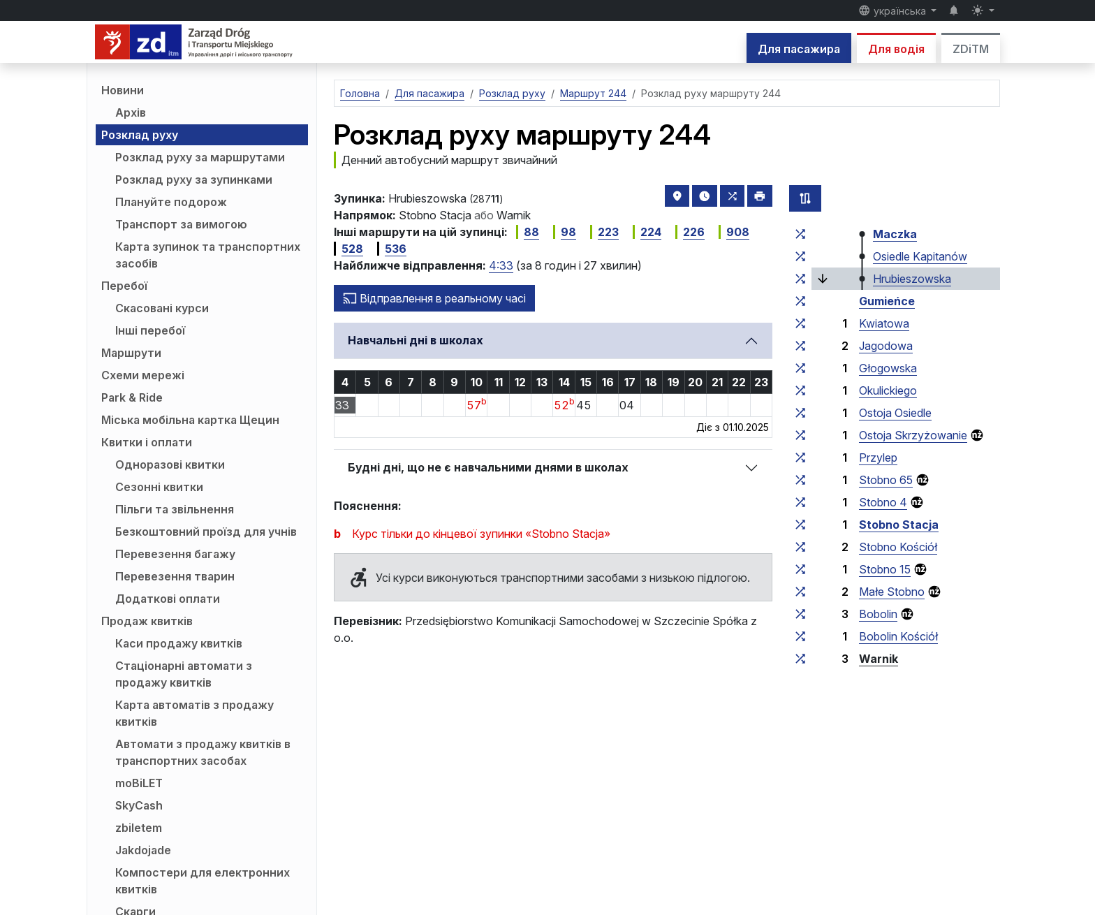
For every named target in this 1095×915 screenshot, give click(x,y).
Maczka (895, 234)
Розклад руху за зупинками (193, 179)
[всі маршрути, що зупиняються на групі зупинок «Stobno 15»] (800, 569)
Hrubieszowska (912, 279)
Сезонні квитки (159, 487)
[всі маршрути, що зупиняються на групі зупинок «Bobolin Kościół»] (800, 636)
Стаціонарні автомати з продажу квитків (183, 674)
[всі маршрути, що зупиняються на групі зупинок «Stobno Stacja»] (800, 525)
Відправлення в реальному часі (434, 298)
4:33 (501, 265)
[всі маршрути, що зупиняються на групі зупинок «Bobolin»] (800, 614)
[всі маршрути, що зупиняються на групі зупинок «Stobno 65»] (800, 480)
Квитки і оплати (146, 442)
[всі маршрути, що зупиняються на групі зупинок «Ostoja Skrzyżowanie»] (800, 435)
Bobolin (878, 614)
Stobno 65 (886, 480)
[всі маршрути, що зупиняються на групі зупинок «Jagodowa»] (800, 346)
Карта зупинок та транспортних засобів (207, 255)
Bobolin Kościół (898, 636)
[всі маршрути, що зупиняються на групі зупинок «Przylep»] (800, 457)
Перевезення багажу (175, 554)
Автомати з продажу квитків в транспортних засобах (203, 752)
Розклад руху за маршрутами (200, 157)
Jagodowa (886, 346)
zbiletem (138, 828)
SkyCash (139, 805)
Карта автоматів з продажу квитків (194, 713)
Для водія (896, 49)
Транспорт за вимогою (181, 224)
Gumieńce (887, 301)
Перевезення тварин (175, 576)
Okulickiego (888, 390)
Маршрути (131, 353)
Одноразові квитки (170, 464)
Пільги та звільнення (174, 509)
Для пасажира (799, 49)
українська (893, 10)
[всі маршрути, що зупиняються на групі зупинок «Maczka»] (800, 234)
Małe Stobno (892, 592)
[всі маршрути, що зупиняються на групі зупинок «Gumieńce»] (800, 301)
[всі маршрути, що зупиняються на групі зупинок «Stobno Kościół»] (800, 547)
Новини (122, 90)
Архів (130, 112)
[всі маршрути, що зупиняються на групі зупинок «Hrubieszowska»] (800, 279)
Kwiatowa (884, 323)
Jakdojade (143, 850)
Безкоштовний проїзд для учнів (206, 532)
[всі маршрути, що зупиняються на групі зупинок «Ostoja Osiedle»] (800, 413)
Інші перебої (150, 330)
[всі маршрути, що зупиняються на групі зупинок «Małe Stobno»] (800, 592)
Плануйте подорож (171, 202)
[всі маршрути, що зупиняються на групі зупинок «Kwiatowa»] (800, 323)
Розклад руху (139, 135)
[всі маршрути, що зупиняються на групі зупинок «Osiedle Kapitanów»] (800, 256)
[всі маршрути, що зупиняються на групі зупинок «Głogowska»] (800, 368)
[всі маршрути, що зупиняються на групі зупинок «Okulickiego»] (800, 390)
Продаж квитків (147, 621)
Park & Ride (132, 397)
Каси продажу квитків (178, 643)
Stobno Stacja (899, 525)
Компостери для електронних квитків (202, 880)
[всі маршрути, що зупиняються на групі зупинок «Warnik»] (800, 659)
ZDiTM (971, 49)
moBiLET (139, 783)
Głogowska (888, 368)
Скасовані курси (162, 308)
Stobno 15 (885, 569)
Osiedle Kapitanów (920, 256)
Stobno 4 (883, 502)
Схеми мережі (142, 375)
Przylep (878, 457)
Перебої (124, 286)
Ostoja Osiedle (895, 413)
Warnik (878, 659)
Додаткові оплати (167, 599)
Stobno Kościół (898, 547)
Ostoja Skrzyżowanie (913, 435)
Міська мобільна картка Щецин (190, 420)
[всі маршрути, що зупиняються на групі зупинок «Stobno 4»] (800, 502)
